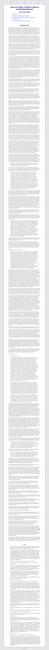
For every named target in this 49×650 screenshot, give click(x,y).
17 (31, 420)
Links (31, 2)
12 (30, 310)
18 (30, 447)
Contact (38, 2)
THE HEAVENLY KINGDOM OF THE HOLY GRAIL (21, 20)
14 (16, 343)
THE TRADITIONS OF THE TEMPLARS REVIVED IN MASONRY (23, 17)
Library (17, 2)
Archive (24, 2)
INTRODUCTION (15, 14)
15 (20, 349)
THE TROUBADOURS (16, 19)
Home (11, 2)
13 (31, 326)
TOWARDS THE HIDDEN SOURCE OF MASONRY (21, 15)
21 (27, 478)
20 (33, 456)
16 (30, 401)
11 (34, 285)
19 (16, 450)
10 (16, 267)
